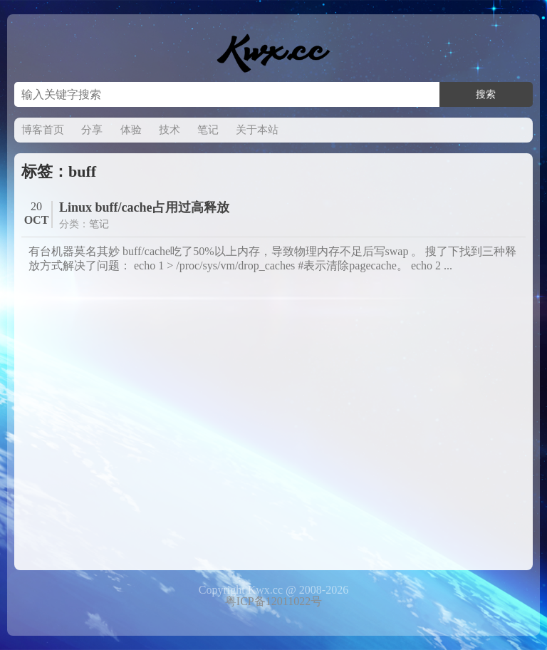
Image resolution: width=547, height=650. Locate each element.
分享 (92, 129)
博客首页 (42, 129)
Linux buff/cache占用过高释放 (144, 207)
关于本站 (257, 129)
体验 (131, 129)
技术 (169, 129)
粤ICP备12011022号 (273, 601)
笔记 (208, 129)
